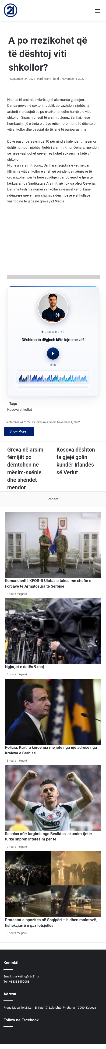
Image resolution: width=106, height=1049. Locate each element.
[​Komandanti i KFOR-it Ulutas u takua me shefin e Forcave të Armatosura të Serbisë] (53, 545)
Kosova (13, 409)
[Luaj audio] (53, 353)
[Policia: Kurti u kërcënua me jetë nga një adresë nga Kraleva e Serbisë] (53, 712)
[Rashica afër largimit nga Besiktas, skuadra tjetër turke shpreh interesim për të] (53, 798)
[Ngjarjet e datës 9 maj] (53, 631)
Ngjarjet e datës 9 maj (24, 666)
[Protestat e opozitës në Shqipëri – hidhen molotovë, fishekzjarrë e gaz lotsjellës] (53, 884)
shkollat (26, 409)
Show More (19, 431)
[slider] (53, 387)
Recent (53, 499)
